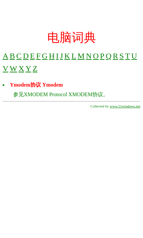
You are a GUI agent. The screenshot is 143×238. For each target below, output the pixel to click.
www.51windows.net (125, 106)
